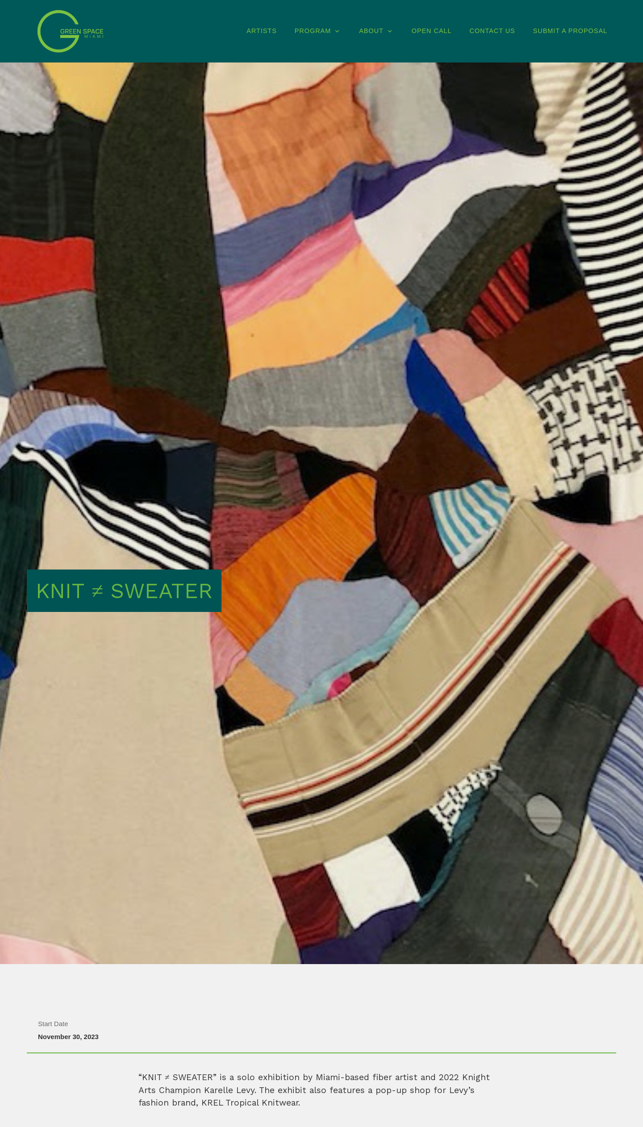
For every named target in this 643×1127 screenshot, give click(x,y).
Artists (261, 30)
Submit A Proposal (570, 30)
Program (318, 30)
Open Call (432, 30)
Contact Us (492, 30)
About (376, 30)
